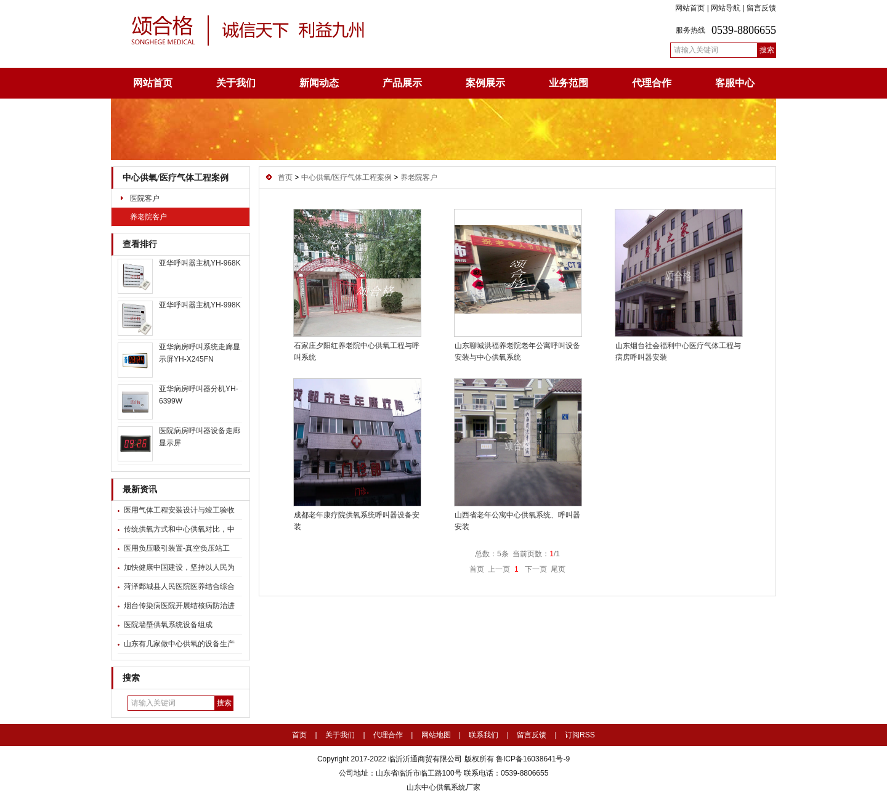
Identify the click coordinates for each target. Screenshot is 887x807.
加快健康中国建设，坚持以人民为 (179, 567)
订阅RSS (580, 735)
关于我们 (236, 83)
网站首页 (690, 8)
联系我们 (483, 735)
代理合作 (651, 83)
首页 (285, 177)
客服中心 (735, 83)
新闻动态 (319, 83)
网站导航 (725, 8)
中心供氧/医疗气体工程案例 (176, 177)
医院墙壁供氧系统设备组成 (168, 624)
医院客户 (145, 198)
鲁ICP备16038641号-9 (532, 759)
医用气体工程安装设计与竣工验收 (179, 510)
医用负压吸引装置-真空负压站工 (177, 548)
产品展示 (402, 83)
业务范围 (568, 83)
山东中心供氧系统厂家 (443, 787)
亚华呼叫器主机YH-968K (200, 263)
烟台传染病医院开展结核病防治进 (179, 605)
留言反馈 (761, 8)
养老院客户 (148, 217)
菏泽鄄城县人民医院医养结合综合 (179, 586)
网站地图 (436, 735)
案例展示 (485, 83)
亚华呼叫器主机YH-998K (200, 305)
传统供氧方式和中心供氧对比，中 (179, 529)
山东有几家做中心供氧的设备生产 (179, 643)
